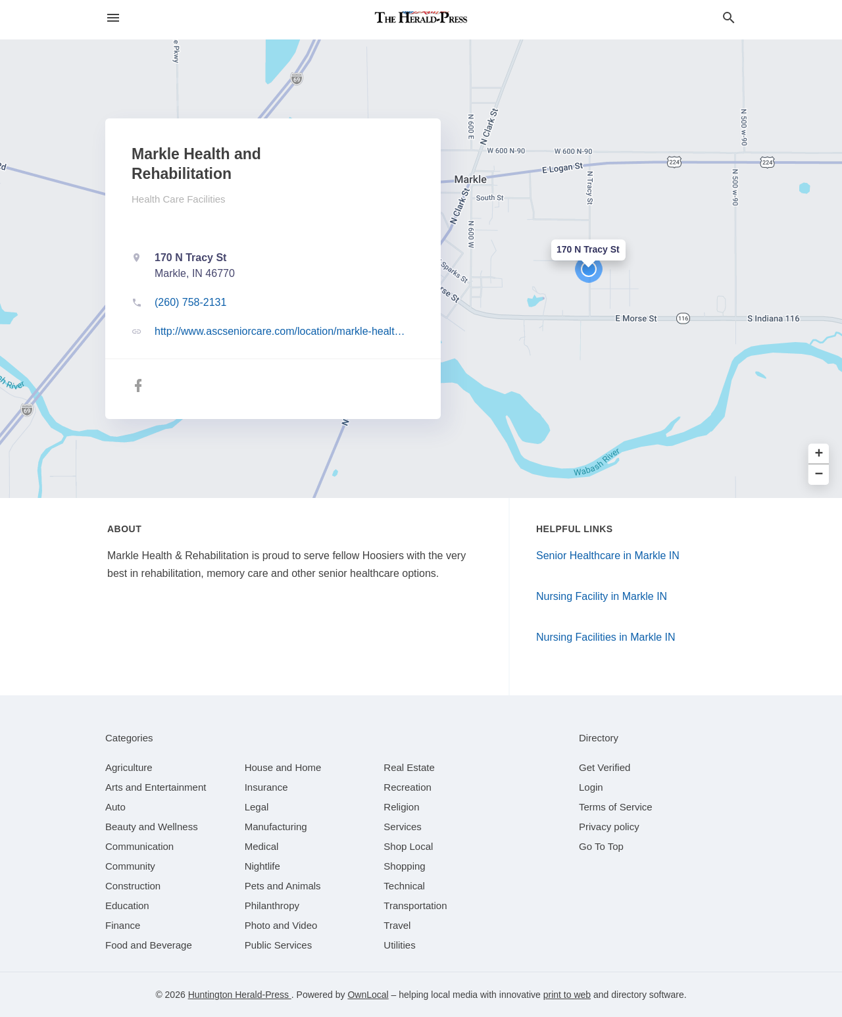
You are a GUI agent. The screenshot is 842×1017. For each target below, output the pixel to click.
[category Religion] (401, 806)
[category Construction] (133, 885)
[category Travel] (397, 925)
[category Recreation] (408, 787)
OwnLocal (367, 994)
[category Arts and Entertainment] (155, 787)
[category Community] (130, 866)
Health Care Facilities (179, 199)
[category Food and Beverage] (148, 945)
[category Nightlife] (262, 866)
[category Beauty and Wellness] (151, 826)
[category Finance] (122, 925)
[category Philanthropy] (272, 905)
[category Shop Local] (408, 846)
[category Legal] (257, 806)
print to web (567, 994)
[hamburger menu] (113, 18)
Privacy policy (609, 826)
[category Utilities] (399, 945)
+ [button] (819, 454)
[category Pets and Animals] (283, 885)
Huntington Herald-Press (239, 994)
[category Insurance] (266, 787)
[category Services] (403, 826)
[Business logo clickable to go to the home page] (421, 19)
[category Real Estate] (409, 767)
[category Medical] (262, 846)
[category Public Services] (278, 945)
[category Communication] (139, 846)
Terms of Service (616, 806)
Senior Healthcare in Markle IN (608, 555)
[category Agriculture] (129, 767)
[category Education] (127, 905)
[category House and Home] (283, 767)
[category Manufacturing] (276, 826)
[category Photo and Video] (281, 925)
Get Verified (604, 767)
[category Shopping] (404, 866)
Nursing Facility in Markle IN (601, 596)
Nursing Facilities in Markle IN (606, 637)
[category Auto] (115, 806)
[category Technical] (404, 885)
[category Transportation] (415, 905)
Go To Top (601, 846)
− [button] (819, 474)
